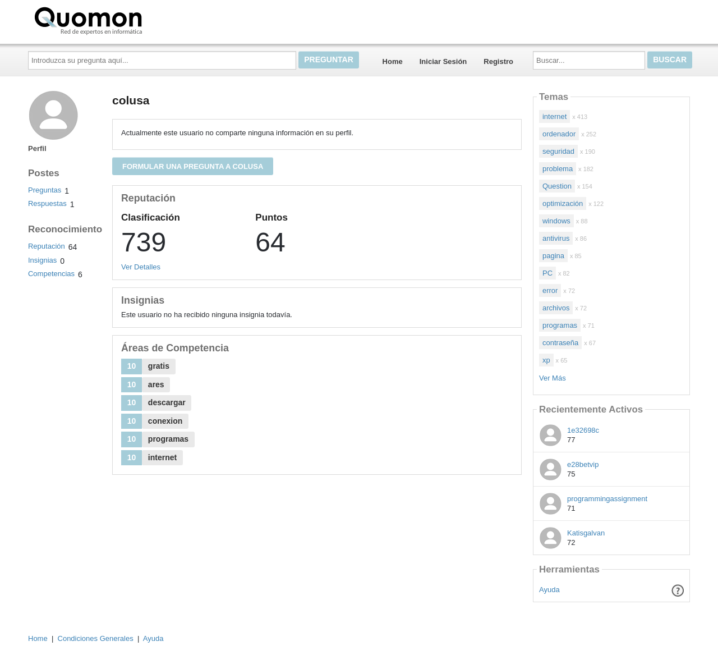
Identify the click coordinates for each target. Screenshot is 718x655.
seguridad (558, 151)
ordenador (559, 134)
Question (557, 186)
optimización (562, 203)
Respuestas (47, 203)
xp (546, 360)
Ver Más (552, 378)
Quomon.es (124, 19)
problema (557, 168)
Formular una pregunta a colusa (192, 166)
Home (393, 61)
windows (556, 221)
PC (547, 273)
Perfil (37, 148)
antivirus (555, 238)
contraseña (560, 342)
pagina (553, 255)
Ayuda (549, 589)
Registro (498, 61)
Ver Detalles (140, 267)
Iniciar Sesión (443, 61)
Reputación (46, 246)
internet (554, 116)
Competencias (51, 273)
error (550, 290)
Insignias (42, 260)
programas (559, 325)
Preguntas (44, 190)
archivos (555, 308)
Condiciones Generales (96, 638)
